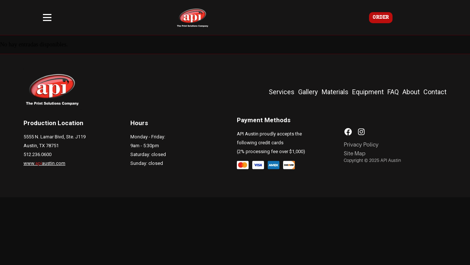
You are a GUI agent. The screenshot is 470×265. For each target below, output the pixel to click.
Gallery (308, 92)
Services (281, 92)
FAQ (393, 92)
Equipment (368, 92)
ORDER (381, 17)
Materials (335, 92)
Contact (434, 92)
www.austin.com (44, 163)
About (411, 92)
